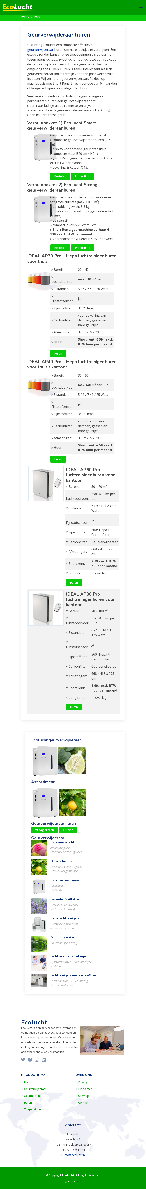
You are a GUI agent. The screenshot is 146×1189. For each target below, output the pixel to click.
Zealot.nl (81, 1181)
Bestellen (60, 179)
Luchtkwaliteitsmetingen (69, 959)
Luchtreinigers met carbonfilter (73, 978)
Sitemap (83, 1095)
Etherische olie (61, 863)
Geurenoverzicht (62, 844)
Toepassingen (33, 1109)
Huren (38, 16)
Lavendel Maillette (64, 902)
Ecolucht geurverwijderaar (56, 742)
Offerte (68, 832)
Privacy (82, 1082)
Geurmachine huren (64, 882)
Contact (83, 1102)
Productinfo (82, 179)
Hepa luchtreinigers (64, 921)
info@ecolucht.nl (74, 1155)
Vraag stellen (44, 832)
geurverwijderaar (40, 52)
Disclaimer (85, 1089)
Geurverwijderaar (47, 840)
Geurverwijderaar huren (58, 37)
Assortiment (43, 784)
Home (25, 16)
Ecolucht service (62, 940)
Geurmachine (32, 1095)
